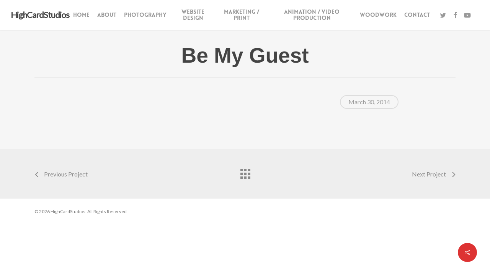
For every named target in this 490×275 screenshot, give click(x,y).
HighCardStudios (40, 15)
